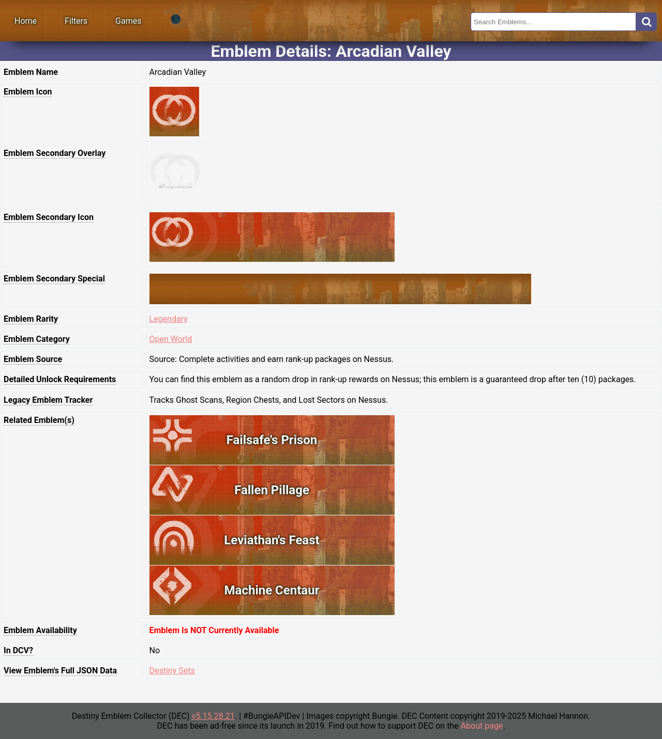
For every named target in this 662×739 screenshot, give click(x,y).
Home (25, 21)
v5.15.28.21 (213, 716)
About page (482, 726)
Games (128, 21)
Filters (76, 21)
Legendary (168, 319)
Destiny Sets (172, 670)
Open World (170, 339)
